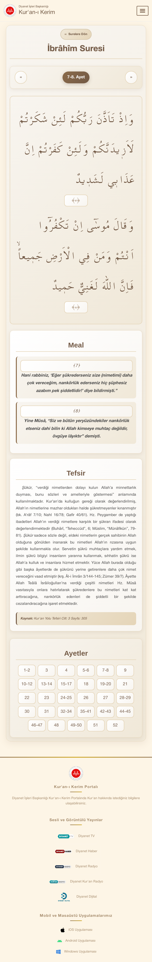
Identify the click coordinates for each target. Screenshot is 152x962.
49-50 (76, 725)
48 (56, 725)
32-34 (66, 712)
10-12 (26, 684)
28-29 (125, 698)
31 (46, 712)
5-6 (86, 670)
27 (105, 698)
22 (27, 698)
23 (46, 698)
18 (86, 684)
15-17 (66, 684)
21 (125, 684)
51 (95, 725)
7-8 (105, 670)
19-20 (105, 684)
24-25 (66, 698)
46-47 (36, 725)
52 (115, 725)
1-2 (27, 670)
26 (86, 698)
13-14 (46, 684)
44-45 (125, 712)
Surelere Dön (76, 34)
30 (27, 712)
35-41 (85, 712)
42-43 (105, 712)
